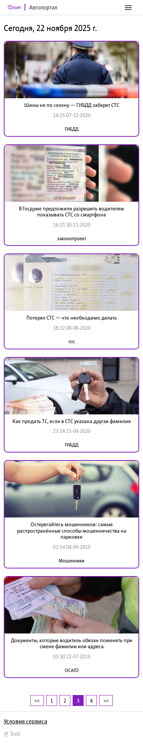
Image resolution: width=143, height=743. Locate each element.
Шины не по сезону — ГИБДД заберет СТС (71, 105)
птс (71, 341)
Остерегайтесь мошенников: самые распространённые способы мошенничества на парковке (71, 530)
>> (106, 700)
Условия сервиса (25, 721)
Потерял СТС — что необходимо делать (71, 318)
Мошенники (71, 561)
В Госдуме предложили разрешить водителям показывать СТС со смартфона (71, 211)
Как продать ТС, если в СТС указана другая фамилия (71, 421)
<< (37, 700)
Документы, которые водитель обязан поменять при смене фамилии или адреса (71, 643)
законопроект (71, 238)
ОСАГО (72, 670)
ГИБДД (71, 129)
